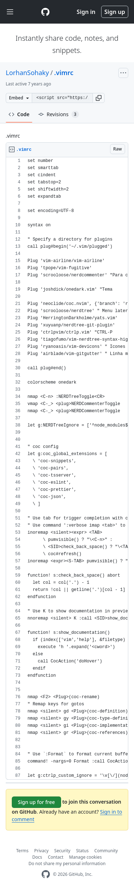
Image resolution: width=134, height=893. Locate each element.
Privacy (41, 851)
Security (62, 851)
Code (19, 114)
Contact (55, 857)
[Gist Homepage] (45, 12)
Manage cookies (85, 857)
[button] (99, 98)
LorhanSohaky (27, 72)
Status (82, 851)
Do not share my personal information (67, 863)
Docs (37, 857)
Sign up (114, 12)
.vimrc (64, 72)
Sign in (86, 12)
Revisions (58, 114)
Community (106, 851)
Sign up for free (36, 802)
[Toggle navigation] (10, 12)
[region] (67, 468)
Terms (22, 851)
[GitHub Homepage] (45, 874)
